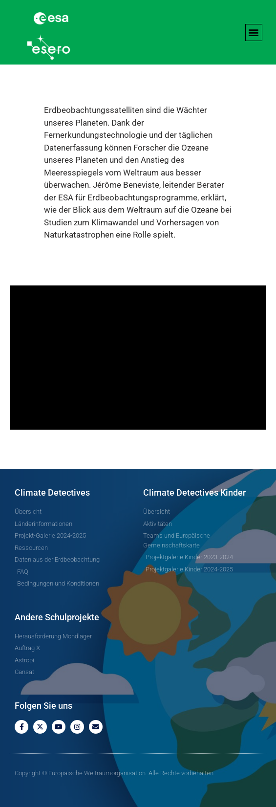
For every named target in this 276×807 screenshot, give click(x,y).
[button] (253, 32)
